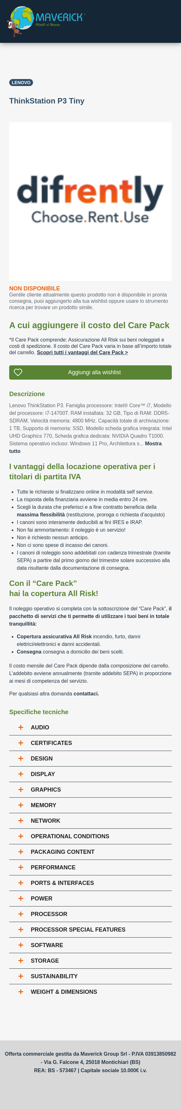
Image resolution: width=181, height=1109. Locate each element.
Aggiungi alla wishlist (94, 372)
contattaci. (86, 693)
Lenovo (21, 82)
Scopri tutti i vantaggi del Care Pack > (82, 352)
